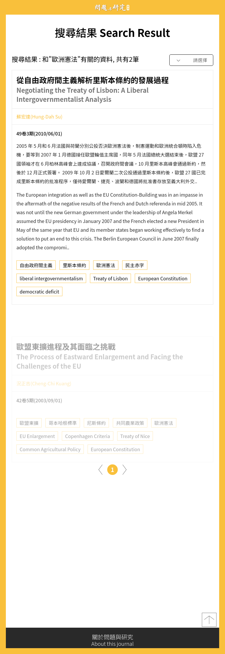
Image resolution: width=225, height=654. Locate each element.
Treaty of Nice (135, 444)
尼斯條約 (96, 431)
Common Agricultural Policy (50, 457)
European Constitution (162, 280)
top (209, 621)
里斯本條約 (74, 267)
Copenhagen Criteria (87, 444)
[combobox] (191, 60)
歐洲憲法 (105, 267)
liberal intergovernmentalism (51, 280)
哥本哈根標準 (63, 431)
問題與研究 (112, 7)
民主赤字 (134, 267)
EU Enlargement (37, 444)
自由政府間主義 (36, 267)
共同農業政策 (130, 431)
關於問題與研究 (112, 640)
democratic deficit (39, 293)
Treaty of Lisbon (110, 280)
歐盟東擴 (29, 431)
